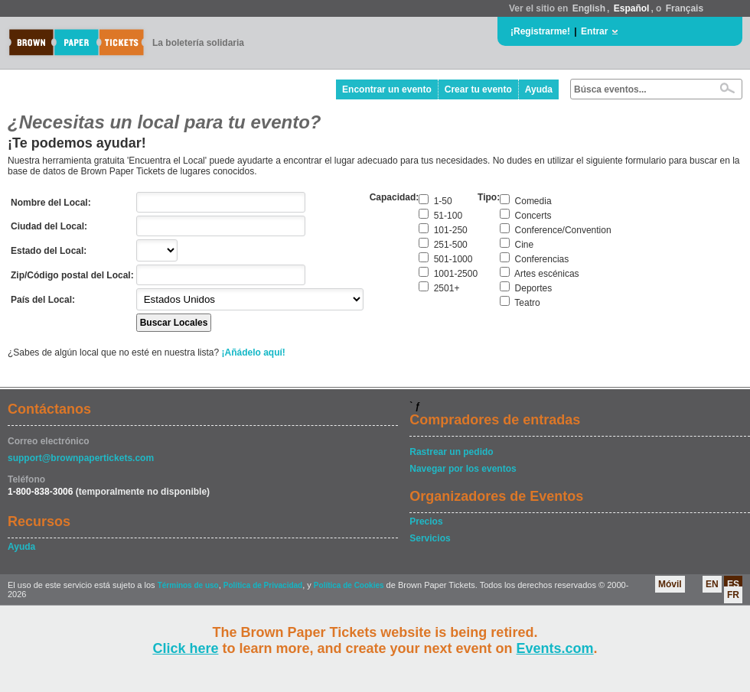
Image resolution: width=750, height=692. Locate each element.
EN (712, 584)
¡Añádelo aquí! (253, 352)
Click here (185, 648)
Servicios (429, 538)
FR (733, 595)
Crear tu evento (478, 89)
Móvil (670, 584)
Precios (425, 521)
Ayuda (539, 89)
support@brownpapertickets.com (81, 458)
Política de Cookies (349, 585)
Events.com (555, 648)
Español (632, 8)
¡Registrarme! (540, 31)
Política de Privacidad (262, 585)
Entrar (594, 31)
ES (733, 584)
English (588, 8)
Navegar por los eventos (462, 468)
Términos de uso (188, 585)
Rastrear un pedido (451, 452)
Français (684, 8)
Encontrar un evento (387, 89)
